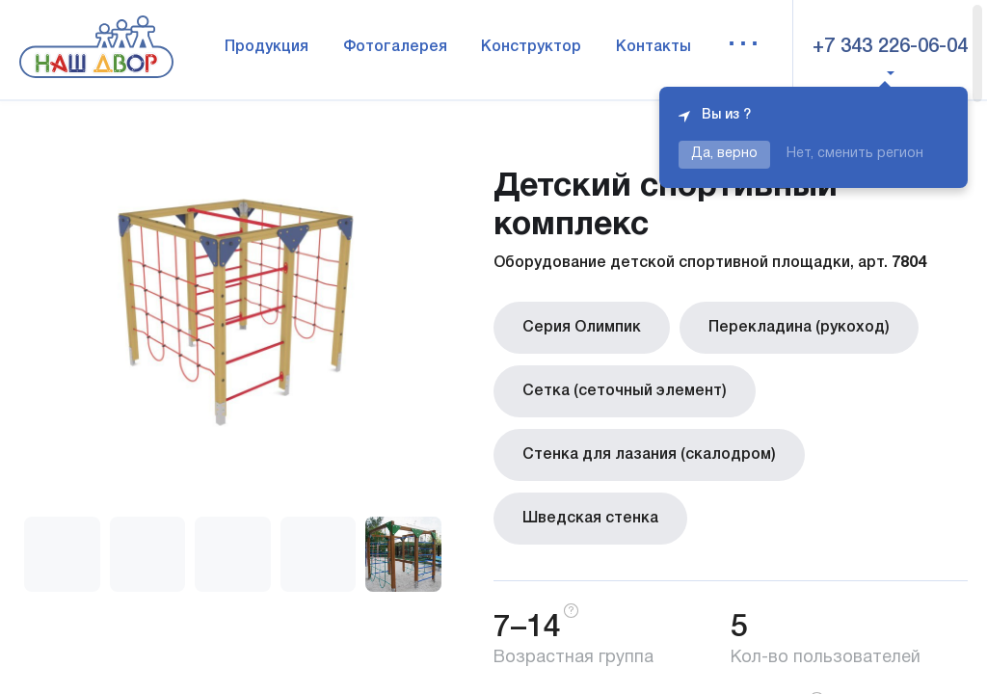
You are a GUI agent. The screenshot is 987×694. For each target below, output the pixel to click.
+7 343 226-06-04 (890, 47)
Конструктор (531, 47)
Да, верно (724, 153)
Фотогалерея (395, 47)
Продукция (266, 47)
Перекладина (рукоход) (799, 327)
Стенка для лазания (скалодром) (649, 455)
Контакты (653, 47)
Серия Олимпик (581, 327)
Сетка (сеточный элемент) (624, 391)
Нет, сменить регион (855, 153)
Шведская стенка (590, 518)
